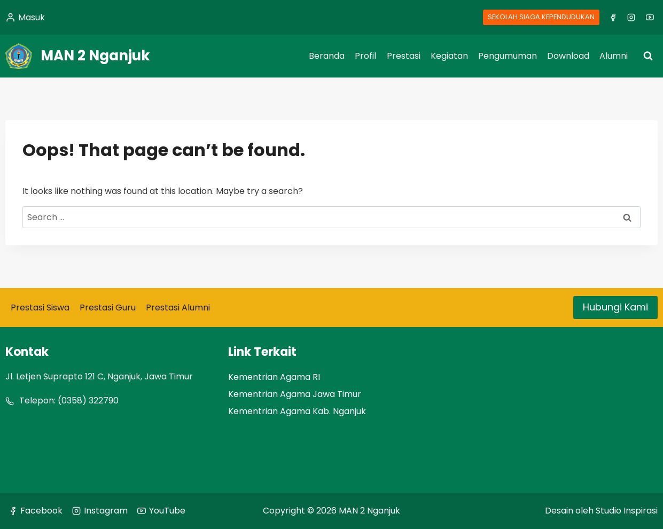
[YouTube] (650, 17)
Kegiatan (449, 56)
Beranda (327, 56)
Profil (365, 56)
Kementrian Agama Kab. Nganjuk (297, 411)
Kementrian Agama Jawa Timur (294, 394)
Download (568, 56)
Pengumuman (507, 56)
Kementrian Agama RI (274, 377)
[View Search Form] (648, 56)
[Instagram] (631, 17)
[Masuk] (25, 17)
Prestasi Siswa (40, 307)
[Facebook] (613, 17)
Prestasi (403, 56)
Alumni (613, 56)
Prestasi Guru (108, 307)
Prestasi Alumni (178, 307)
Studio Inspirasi (627, 510)
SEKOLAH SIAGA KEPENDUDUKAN (541, 16)
